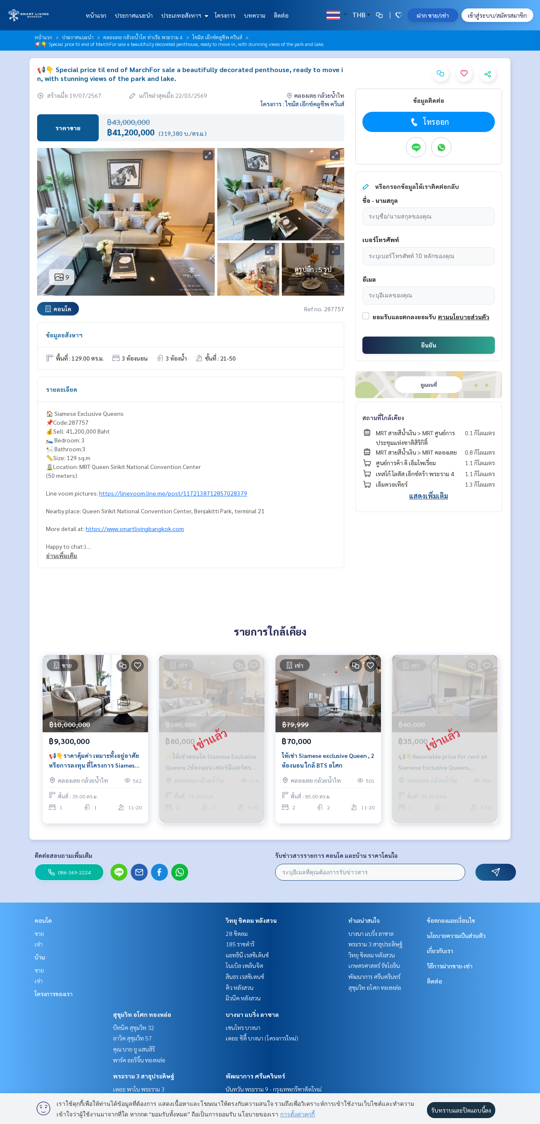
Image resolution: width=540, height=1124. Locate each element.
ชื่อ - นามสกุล (380, 200)
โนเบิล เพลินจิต (244, 965)
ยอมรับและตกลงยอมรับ (404, 317)
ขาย (39, 933)
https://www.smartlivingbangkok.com (135, 528)
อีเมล (369, 279)
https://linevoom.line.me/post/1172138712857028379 (173, 493)
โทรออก (429, 122)
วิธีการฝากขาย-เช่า (449, 966)
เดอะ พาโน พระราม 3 (139, 1089)
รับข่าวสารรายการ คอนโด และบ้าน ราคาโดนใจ (336, 855)
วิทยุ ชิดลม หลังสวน (251, 920)
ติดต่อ (281, 15)
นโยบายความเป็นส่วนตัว (456, 935)
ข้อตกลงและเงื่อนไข (451, 920)
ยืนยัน (428, 345)
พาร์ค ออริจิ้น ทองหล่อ (139, 1060)
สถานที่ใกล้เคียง (383, 417)
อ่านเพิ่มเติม (61, 555)
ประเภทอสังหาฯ (183, 15)
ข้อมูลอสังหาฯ (64, 335)
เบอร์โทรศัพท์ (380, 239)
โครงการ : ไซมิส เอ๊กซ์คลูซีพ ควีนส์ (302, 104)
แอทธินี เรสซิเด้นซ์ (247, 955)
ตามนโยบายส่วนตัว (463, 317)
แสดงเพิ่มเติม (428, 495)
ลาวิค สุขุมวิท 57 (132, 1038)
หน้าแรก (96, 15)
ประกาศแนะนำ (134, 15)
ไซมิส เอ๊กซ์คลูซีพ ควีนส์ (217, 37)
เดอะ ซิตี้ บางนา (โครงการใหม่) (262, 1038)
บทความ (254, 15)
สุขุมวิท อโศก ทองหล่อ (142, 1014)
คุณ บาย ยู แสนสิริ (134, 1049)
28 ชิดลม (237, 933)
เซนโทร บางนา (243, 1027)
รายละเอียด (61, 389)
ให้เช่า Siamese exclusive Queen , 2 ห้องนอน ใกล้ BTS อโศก (328, 764)
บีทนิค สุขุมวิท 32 (133, 1027)
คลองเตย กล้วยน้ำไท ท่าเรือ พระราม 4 (143, 37)
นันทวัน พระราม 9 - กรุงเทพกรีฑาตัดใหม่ (273, 1089)
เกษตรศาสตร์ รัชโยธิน (374, 965)
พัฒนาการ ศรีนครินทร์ (255, 1076)
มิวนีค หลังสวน (243, 998)
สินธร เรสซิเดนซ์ (245, 976)
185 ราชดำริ (240, 944)
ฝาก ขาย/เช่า (433, 15)
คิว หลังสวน (240, 987)
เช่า (39, 944)
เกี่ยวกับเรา (440, 950)
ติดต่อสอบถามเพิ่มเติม (63, 855)
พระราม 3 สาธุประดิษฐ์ (143, 1076)
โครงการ (225, 15)
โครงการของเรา (54, 993)
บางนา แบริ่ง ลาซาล (252, 1014)
